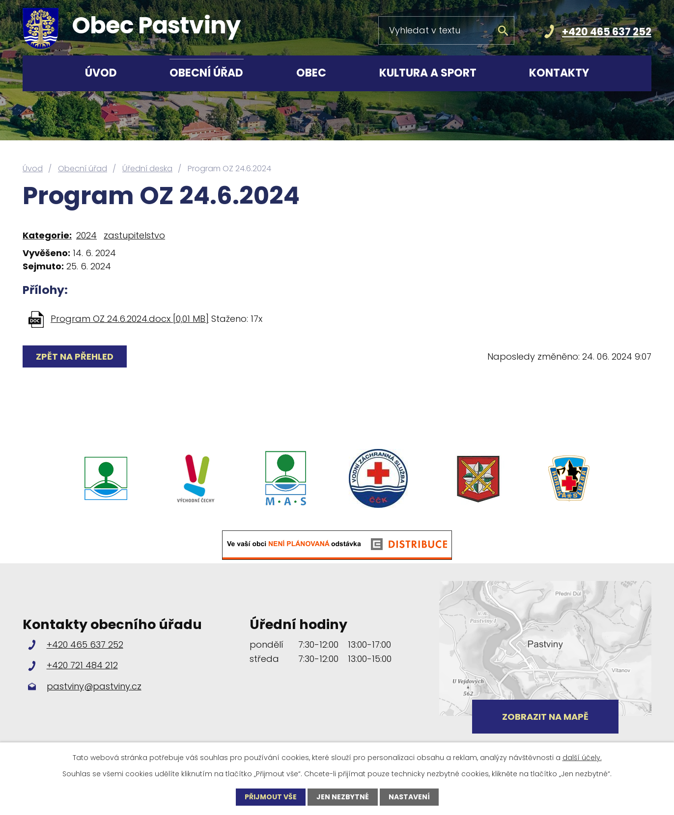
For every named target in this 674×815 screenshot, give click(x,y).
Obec (311, 72)
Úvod (101, 72)
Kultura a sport (428, 72)
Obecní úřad (206, 72)
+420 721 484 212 (82, 665)
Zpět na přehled (74, 356)
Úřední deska (147, 168)
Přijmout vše (271, 797)
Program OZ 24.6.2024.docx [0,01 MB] (130, 319)
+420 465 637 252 (606, 32)
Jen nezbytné (342, 797)
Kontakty (559, 72)
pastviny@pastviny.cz (94, 686)
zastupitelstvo (134, 235)
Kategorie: (47, 235)
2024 (86, 235)
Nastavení (409, 797)
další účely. (582, 757)
